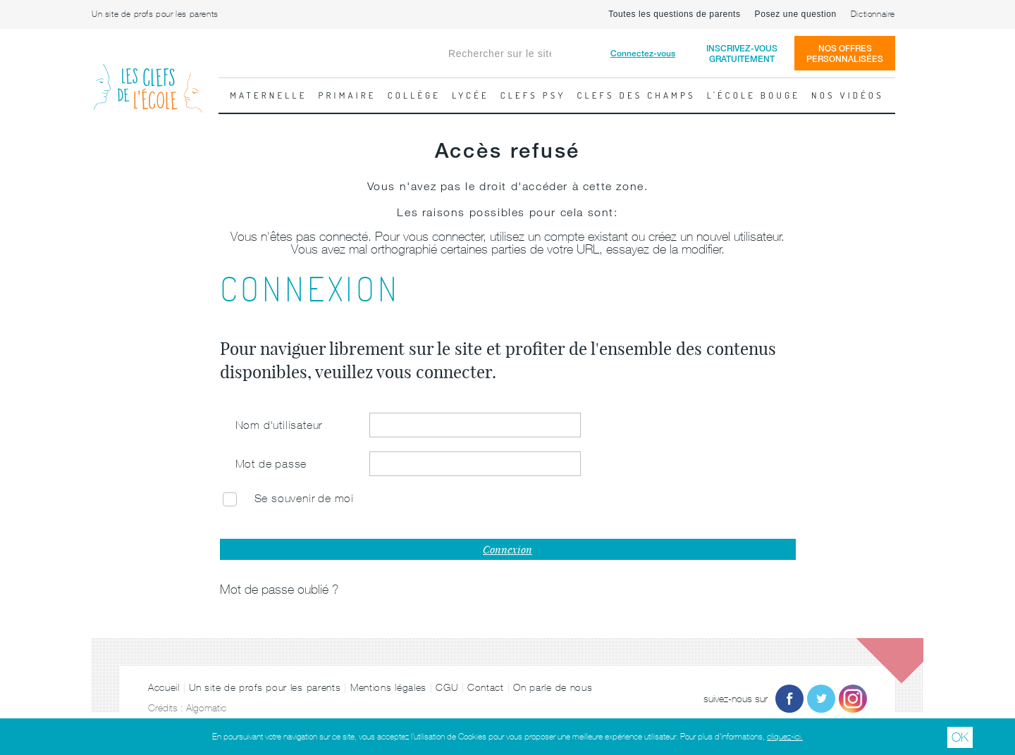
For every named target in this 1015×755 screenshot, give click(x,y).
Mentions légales (388, 687)
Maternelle (268, 95)
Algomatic (206, 707)
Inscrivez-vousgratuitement (741, 53)
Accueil (164, 687)
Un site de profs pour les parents (155, 14)
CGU (446, 687)
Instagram (853, 699)
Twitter (821, 699)
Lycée (470, 95)
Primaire (347, 95)
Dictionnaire (873, 14)
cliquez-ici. (785, 737)
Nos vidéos (847, 95)
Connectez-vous (642, 53)
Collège (414, 95)
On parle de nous (552, 687)
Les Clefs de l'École (148, 77)
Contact (485, 687)
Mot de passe (271, 463)
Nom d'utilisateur (279, 424)
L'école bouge (753, 95)
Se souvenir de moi (304, 498)
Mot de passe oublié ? (279, 589)
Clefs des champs (636, 95)
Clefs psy (533, 95)
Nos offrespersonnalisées (844, 53)
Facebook (789, 699)
